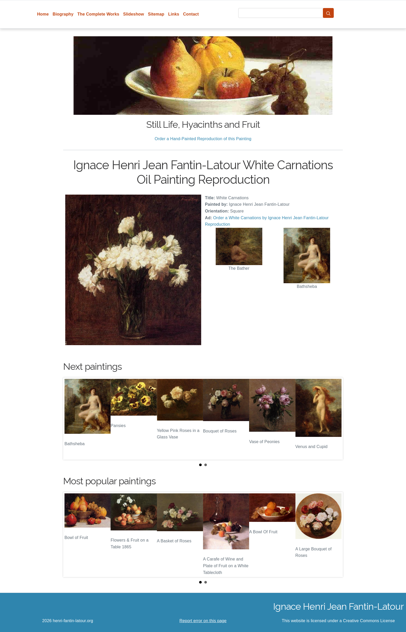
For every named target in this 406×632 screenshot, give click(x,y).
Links (173, 14)
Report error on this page (203, 621)
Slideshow (133, 14)
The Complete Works (98, 14)
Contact (191, 14)
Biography (63, 14)
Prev (71, 419)
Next (335, 419)
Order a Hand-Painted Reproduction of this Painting (203, 139)
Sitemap (156, 14)
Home (43, 14)
